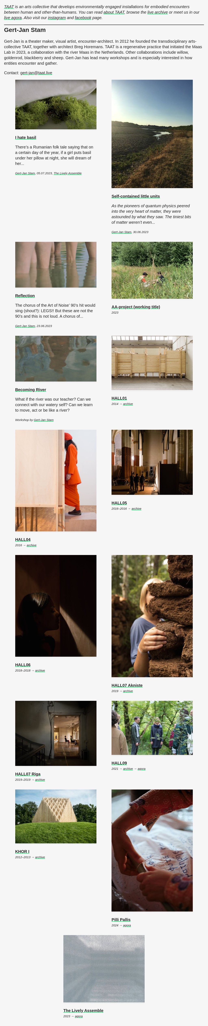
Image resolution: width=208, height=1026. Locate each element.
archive (128, 404)
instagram (57, 17)
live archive (157, 12)
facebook (83, 17)
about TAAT (114, 12)
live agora (13, 17)
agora (141, 768)
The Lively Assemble (68, 173)
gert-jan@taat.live (36, 73)
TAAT (9, 6)
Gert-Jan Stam (25, 173)
